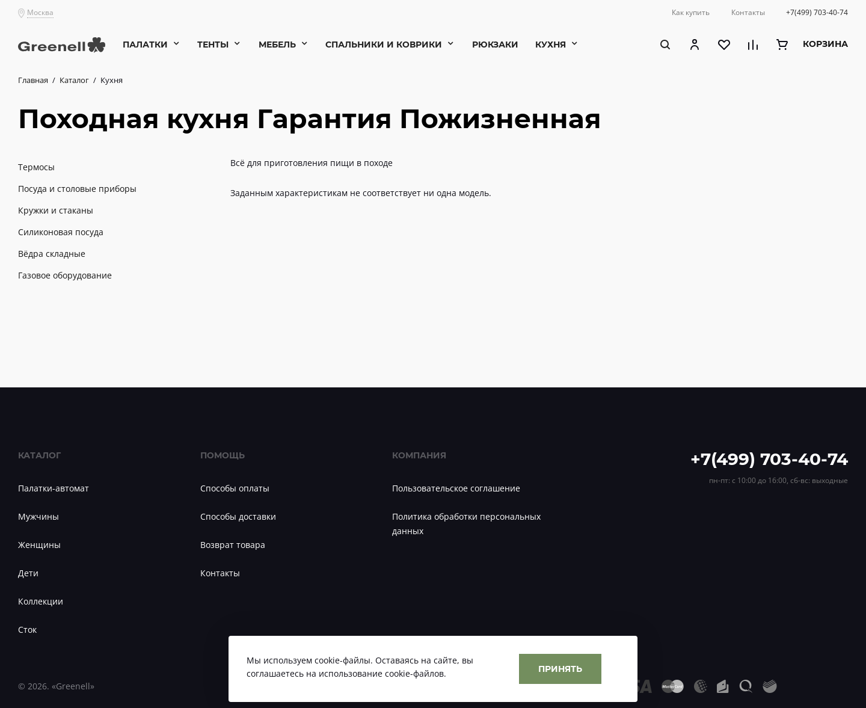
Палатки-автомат (53, 488)
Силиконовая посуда (60, 232)
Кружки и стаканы (55, 210)
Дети (28, 573)
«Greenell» (73, 686)
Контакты (220, 573)
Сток (27, 629)
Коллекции (40, 601)
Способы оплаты (234, 488)
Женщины (39, 544)
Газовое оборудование (65, 275)
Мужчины (38, 516)
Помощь (222, 455)
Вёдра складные (51, 253)
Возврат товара (232, 544)
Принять (560, 668)
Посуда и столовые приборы (77, 188)
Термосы (36, 167)
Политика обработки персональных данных (466, 524)
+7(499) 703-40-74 (769, 458)
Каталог (39, 455)
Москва (40, 12)
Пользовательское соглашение (456, 488)
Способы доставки (238, 516)
